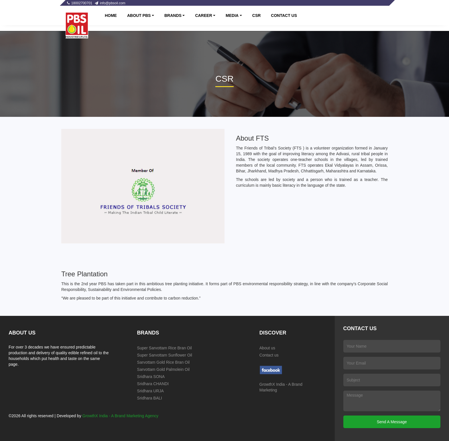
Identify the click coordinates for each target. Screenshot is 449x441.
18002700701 (79, 3)
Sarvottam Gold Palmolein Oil (163, 369)
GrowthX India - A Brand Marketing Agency (120, 416)
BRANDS (173, 15)
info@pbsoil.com (110, 3)
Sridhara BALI (149, 398)
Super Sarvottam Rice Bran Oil (164, 348)
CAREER (203, 15)
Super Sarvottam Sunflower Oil (164, 355)
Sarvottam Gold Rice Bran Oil (163, 362)
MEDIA (232, 15)
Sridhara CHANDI (153, 383)
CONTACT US (284, 15)
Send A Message (392, 422)
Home (111, 15)
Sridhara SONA (151, 376)
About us (267, 348)
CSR (256, 15)
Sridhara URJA (150, 391)
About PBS (139, 15)
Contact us (269, 355)
